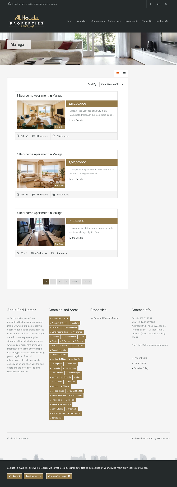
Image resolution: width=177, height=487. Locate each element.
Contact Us (162, 20)
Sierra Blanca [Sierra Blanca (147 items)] (57, 409)
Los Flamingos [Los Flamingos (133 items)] (74, 373)
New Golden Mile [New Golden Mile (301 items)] (76, 391)
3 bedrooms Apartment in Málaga (39, 95)
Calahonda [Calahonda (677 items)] (77, 332)
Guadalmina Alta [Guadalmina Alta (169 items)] (59, 350)
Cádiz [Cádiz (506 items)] (54, 341)
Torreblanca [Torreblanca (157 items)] (75, 413)
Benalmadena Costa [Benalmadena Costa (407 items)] (60, 332)
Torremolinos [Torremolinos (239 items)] (57, 418)
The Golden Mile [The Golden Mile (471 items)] (58, 413)
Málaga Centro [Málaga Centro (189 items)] (58, 391)
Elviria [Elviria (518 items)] (54, 346)
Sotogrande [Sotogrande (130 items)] (72, 409)
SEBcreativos (163, 438)
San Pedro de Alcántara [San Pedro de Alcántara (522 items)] (61, 404)
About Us (147, 20)
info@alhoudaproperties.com (41, 3)
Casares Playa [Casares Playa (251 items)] (70, 337)
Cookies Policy (141, 368)
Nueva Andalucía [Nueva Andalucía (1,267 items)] (59, 395)
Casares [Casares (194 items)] (55, 337)
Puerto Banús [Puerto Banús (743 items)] (76, 395)
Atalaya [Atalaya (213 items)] (75, 323)
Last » (87, 281)
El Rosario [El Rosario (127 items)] (79, 341)
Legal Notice (140, 363)
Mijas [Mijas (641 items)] (78, 377)
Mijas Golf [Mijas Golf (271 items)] (71, 382)
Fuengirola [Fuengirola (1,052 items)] (78, 346)
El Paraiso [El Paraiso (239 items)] (66, 341)
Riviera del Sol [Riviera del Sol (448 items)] (57, 400)
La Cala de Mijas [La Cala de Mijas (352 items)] (59, 359)
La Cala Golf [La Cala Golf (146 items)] (76, 359)
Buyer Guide (131, 20)
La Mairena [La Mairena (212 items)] (71, 364)
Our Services (98, 20)
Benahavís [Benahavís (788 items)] (56, 327)
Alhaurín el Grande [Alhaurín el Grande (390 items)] (59, 323)
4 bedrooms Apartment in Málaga (39, 154)
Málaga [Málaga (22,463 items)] (55, 386)
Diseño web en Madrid (142, 438)
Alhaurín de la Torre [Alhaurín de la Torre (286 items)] (60, 318)
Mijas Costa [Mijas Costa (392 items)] (57, 382)
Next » (75, 281)
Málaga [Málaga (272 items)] (66, 386)
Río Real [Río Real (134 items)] (71, 400)
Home (69, 20)
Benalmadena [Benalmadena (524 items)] (71, 327)
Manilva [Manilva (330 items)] (55, 377)
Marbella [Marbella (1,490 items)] (67, 377)
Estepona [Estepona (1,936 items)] (65, 346)
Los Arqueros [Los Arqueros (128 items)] (57, 373)
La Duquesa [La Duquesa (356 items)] (57, 364)
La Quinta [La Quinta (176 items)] (56, 368)
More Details (77, 120)
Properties (81, 20)
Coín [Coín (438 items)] (82, 337)
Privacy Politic (140, 358)
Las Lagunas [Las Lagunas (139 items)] (70, 368)
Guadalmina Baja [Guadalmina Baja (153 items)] (59, 355)
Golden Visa (114, 20)
